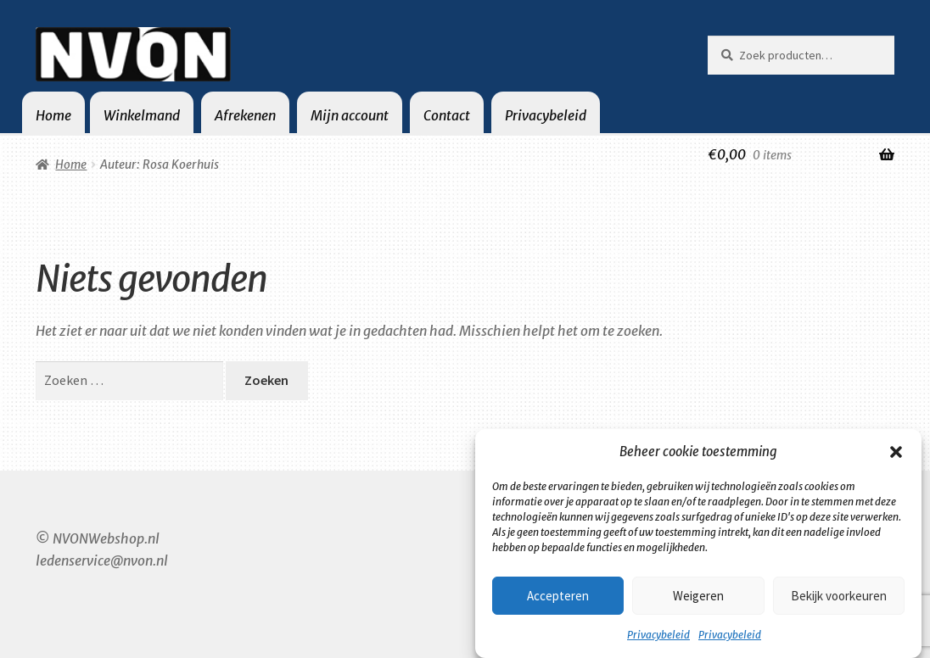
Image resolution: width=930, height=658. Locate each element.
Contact (446, 115)
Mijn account (350, 115)
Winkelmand (142, 115)
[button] (896, 451)
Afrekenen (245, 115)
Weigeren (698, 596)
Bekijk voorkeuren (839, 596)
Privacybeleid (658, 634)
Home (53, 115)
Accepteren (558, 596)
